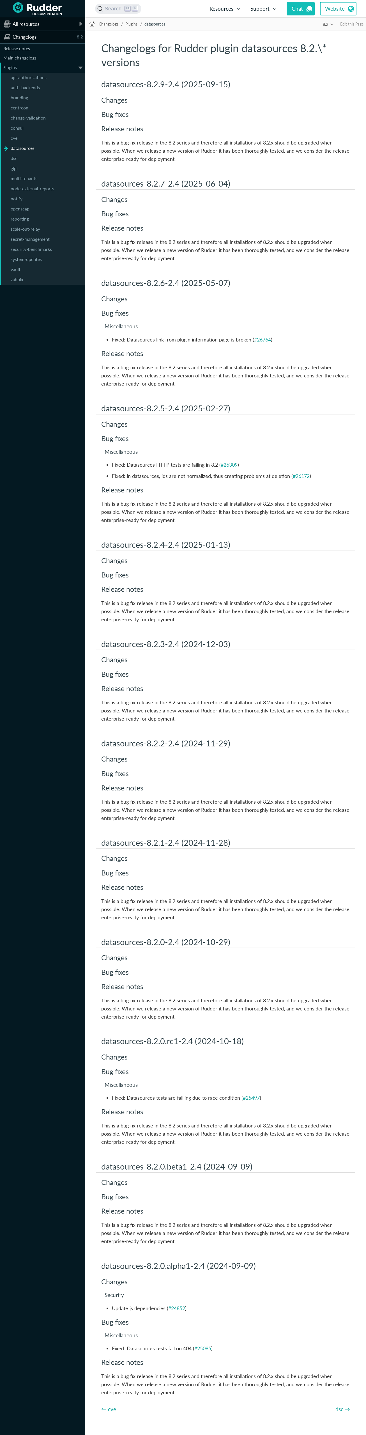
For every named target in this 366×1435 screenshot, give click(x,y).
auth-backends (25, 87)
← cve (108, 1409)
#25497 (251, 1098)
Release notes (16, 48)
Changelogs (108, 24)
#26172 (301, 476)
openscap (20, 208)
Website (335, 8)
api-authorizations (29, 77)
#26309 (229, 465)
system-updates (26, 259)
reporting (20, 218)
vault (15, 269)
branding (19, 97)
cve (14, 138)
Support (260, 8)
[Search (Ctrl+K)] (118, 9)
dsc (14, 158)
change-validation (28, 117)
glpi (14, 168)
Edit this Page (351, 24)
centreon (19, 107)
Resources (221, 8)
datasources (22, 148)
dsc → (342, 1409)
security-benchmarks (31, 249)
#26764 (262, 339)
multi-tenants (24, 178)
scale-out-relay (25, 228)
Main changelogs (19, 57)
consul (17, 127)
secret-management (30, 239)
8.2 (325, 24)
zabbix (17, 279)
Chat (297, 8)
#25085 (202, 1348)
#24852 (176, 1308)
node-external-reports (32, 188)
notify (16, 198)
